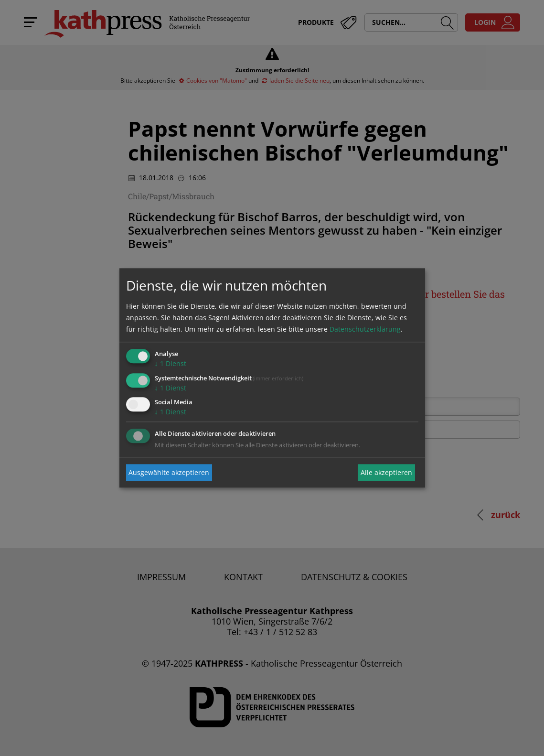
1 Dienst (170, 363)
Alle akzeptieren (386, 472)
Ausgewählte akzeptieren (168, 472)
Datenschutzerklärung (365, 329)
